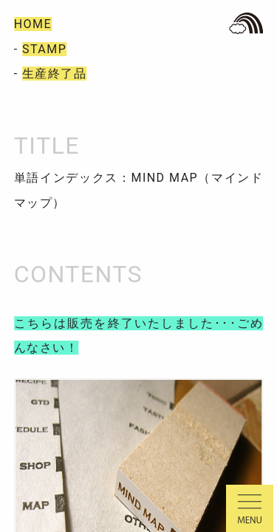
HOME (33, 24)
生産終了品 (54, 73)
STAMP (44, 49)
